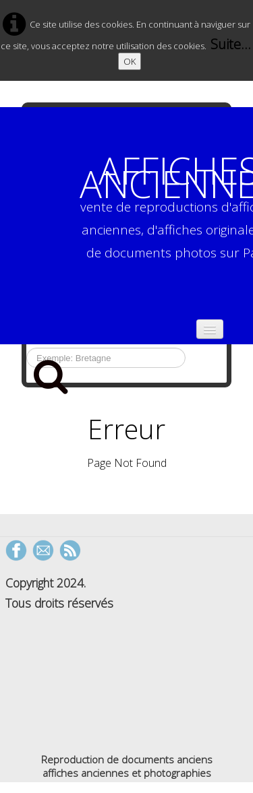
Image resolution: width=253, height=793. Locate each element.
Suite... (230, 44)
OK (129, 61)
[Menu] (209, 329)
